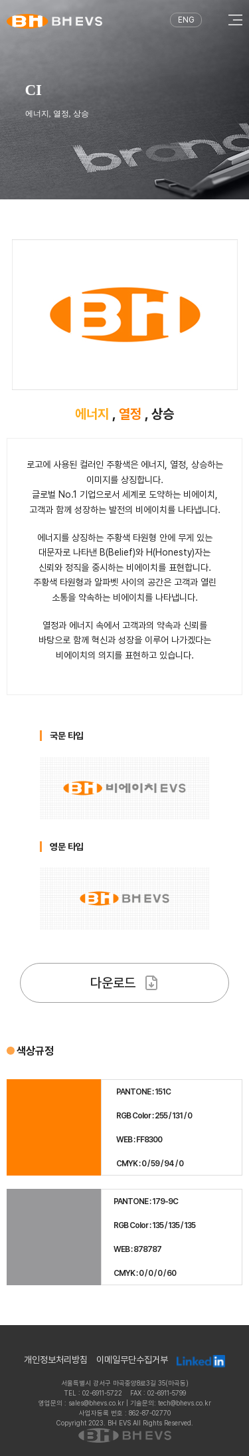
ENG (186, 20)
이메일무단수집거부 (132, 1360)
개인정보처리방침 (56, 1360)
